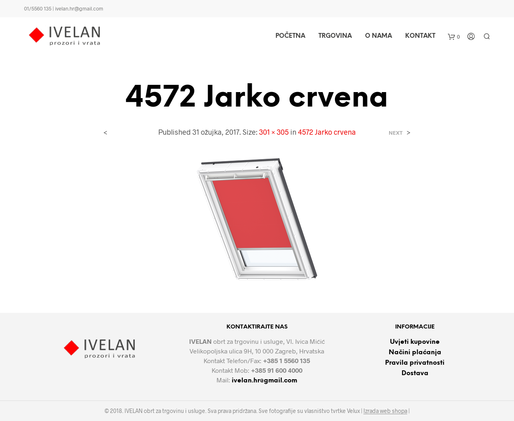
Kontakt (420, 36)
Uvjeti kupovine (415, 342)
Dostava (415, 373)
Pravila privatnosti (415, 362)
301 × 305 (274, 131)
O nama (378, 36)
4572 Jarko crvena (327, 131)
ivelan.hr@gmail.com (264, 380)
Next (396, 133)
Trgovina (335, 36)
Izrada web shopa (385, 411)
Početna (290, 36)
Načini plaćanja (415, 352)
